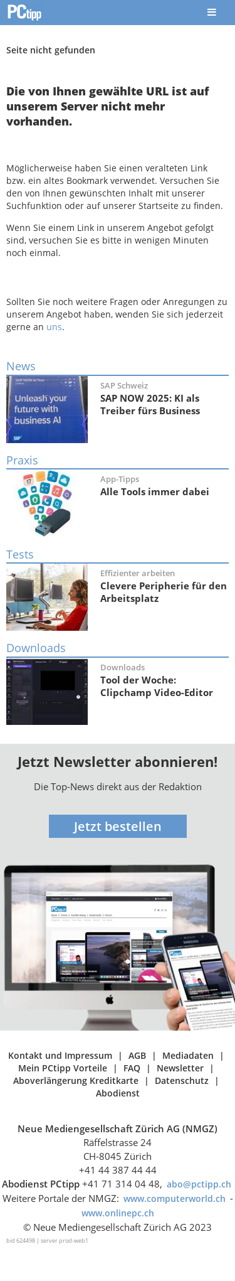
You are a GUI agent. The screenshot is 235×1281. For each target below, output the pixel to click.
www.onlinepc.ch (117, 1213)
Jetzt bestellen (118, 826)
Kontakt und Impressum (60, 1055)
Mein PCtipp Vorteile (62, 1068)
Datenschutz (182, 1080)
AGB (137, 1055)
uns (54, 327)
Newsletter (180, 1068)
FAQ (131, 1068)
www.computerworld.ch (174, 1198)
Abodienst (118, 1093)
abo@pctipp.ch (199, 1184)
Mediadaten (188, 1055)
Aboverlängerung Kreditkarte (75, 1080)
